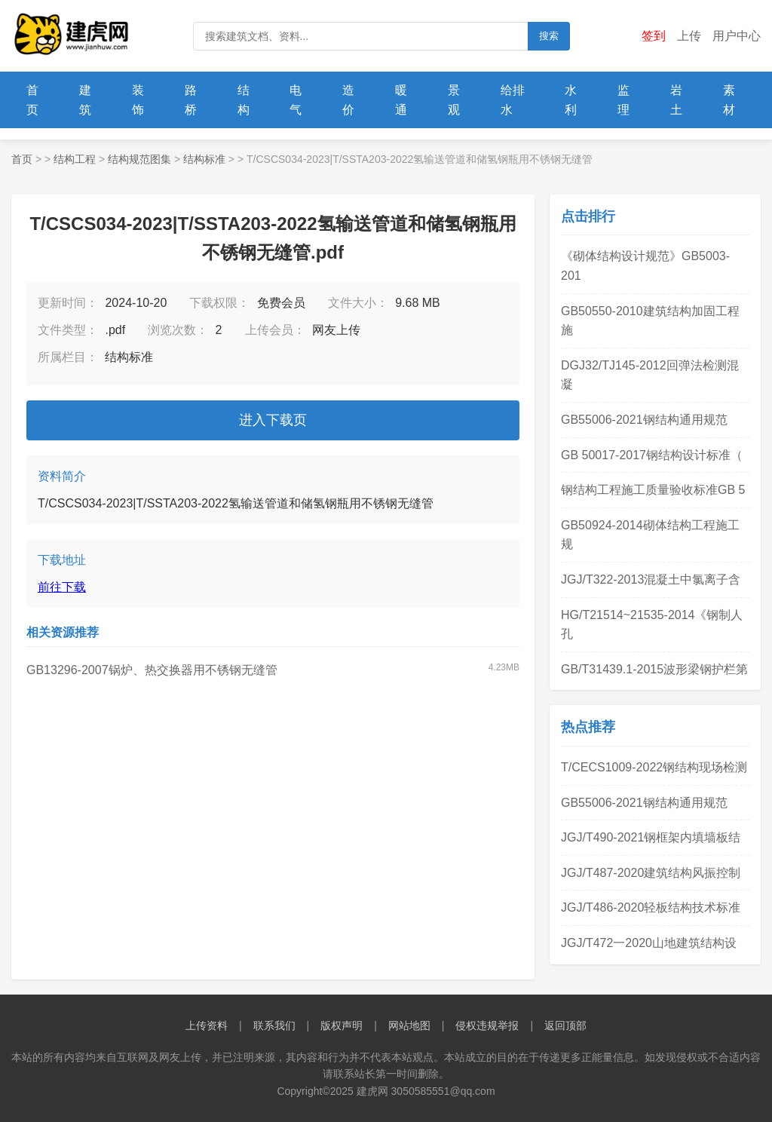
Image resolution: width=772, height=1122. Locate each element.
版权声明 (341, 1025)
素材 (729, 100)
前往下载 (62, 587)
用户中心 (736, 35)
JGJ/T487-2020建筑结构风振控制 (650, 872)
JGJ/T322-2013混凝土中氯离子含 (650, 579)
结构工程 (75, 159)
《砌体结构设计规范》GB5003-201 (645, 266)
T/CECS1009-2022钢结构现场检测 (654, 767)
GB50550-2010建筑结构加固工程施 (650, 321)
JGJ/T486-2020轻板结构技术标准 (650, 907)
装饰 (138, 100)
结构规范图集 (139, 159)
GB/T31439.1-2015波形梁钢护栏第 (654, 669)
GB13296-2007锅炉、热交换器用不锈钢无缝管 (151, 670)
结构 (243, 100)
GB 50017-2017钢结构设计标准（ (652, 455)
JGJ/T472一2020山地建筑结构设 (649, 943)
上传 (689, 35)
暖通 (401, 100)
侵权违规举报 (487, 1025)
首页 (32, 100)
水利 (571, 100)
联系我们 (274, 1025)
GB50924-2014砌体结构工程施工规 (650, 535)
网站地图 (409, 1025)
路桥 (191, 100)
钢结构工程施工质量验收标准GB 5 (653, 489)
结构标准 (204, 159)
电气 (296, 100)
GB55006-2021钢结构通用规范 (644, 419)
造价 (348, 100)
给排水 (513, 100)
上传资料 (206, 1025)
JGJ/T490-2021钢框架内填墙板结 (650, 837)
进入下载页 (273, 420)
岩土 (676, 100)
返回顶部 (565, 1025)
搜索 (549, 35)
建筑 (85, 100)
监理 (623, 100)
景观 (454, 100)
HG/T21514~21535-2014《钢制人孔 (652, 625)
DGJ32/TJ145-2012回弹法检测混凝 (650, 375)
